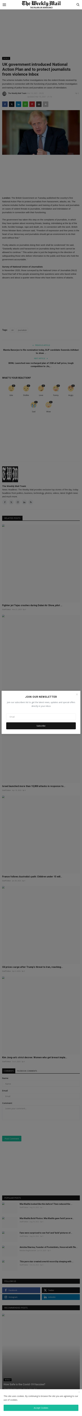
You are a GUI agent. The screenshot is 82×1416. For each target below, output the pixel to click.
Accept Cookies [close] (41, 1407)
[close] (79, 1392)
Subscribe (41, 725)
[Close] (77, 694)
